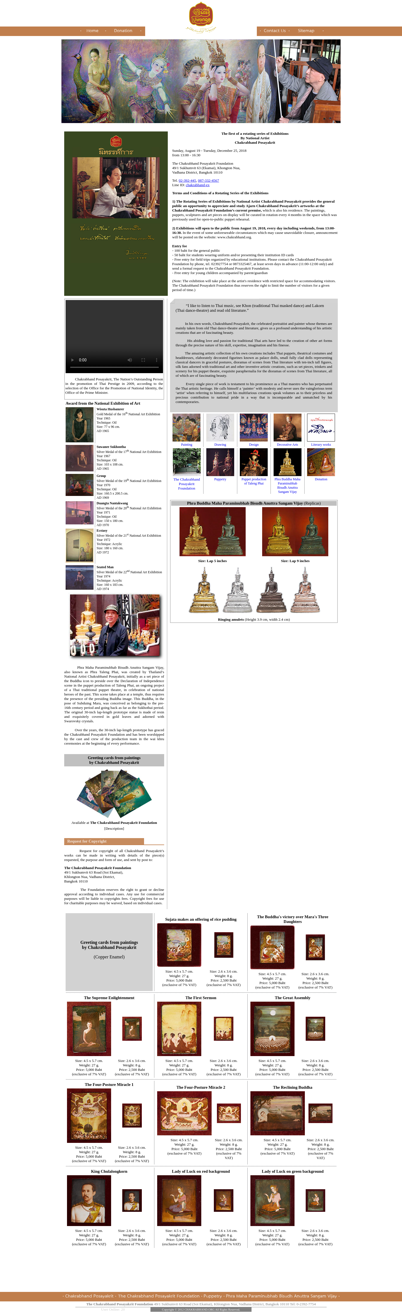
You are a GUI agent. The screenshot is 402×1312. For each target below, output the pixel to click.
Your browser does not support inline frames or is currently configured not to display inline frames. (114, 336)
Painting (187, 442)
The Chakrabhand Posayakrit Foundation (187, 481)
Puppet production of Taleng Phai (254, 479)
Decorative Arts (288, 442)
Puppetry (220, 477)
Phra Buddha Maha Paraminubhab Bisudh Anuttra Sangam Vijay (288, 483)
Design (254, 442)
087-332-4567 (208, 180)
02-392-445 (187, 180)
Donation (321, 477)
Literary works (321, 442)
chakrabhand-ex (198, 185)
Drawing (220, 442)
